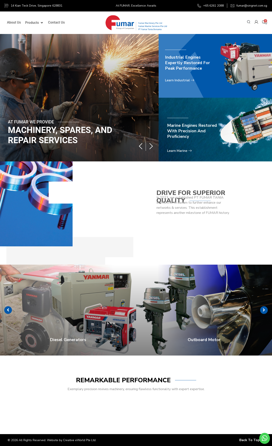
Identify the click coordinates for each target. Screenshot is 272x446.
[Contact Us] (56, 22)
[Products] (34, 23)
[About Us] (14, 22)
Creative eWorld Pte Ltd (79, 440)
